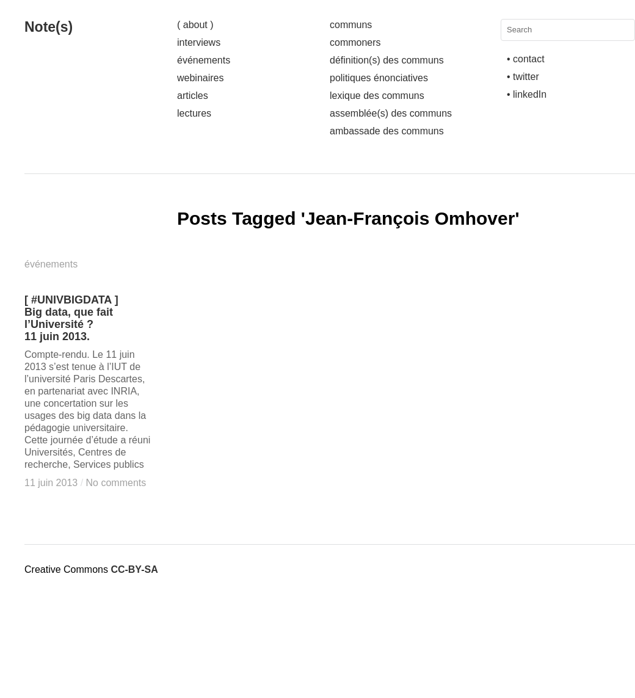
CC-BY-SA (134, 569)
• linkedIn (526, 94)
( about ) (195, 25)
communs (351, 25)
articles (192, 95)
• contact (526, 59)
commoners (355, 42)
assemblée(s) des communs (391, 113)
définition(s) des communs (387, 60)
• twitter (523, 76)
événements (203, 60)
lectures (194, 113)
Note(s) (48, 27)
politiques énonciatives (379, 78)
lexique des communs (377, 95)
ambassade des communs (387, 131)
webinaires (200, 78)
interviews (198, 42)
